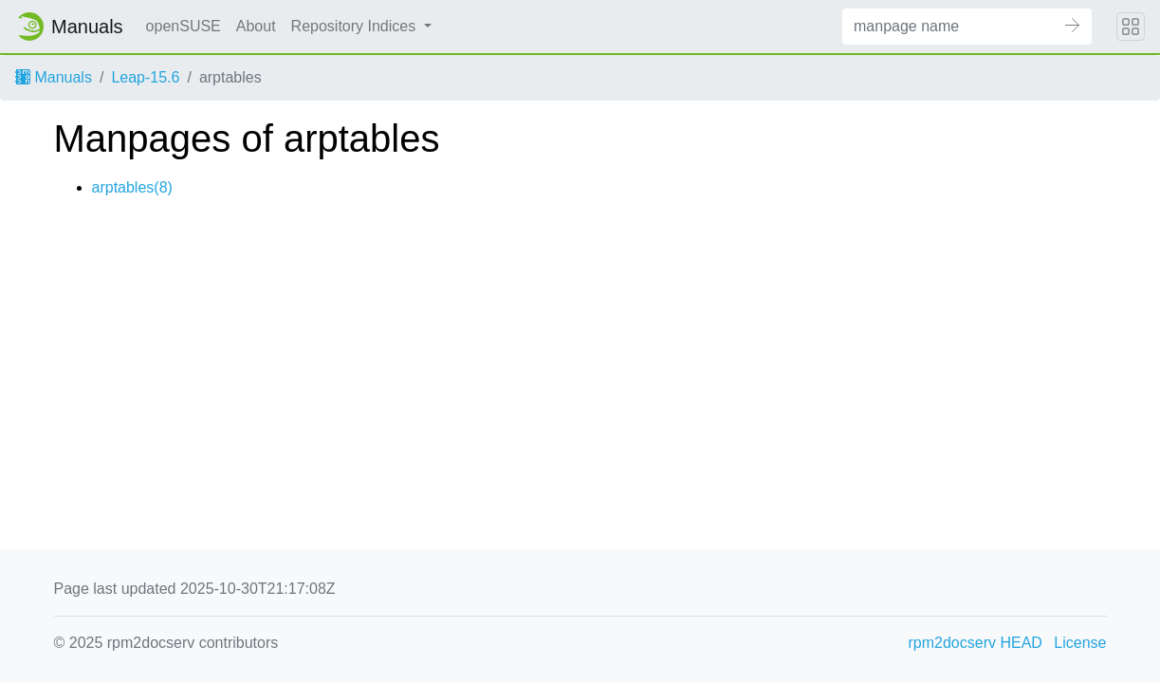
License (1080, 643)
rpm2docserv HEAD (975, 643)
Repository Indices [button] (355, 26)
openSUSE (183, 26)
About (256, 26)
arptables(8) (132, 187)
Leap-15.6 (145, 77)
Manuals (53, 77)
